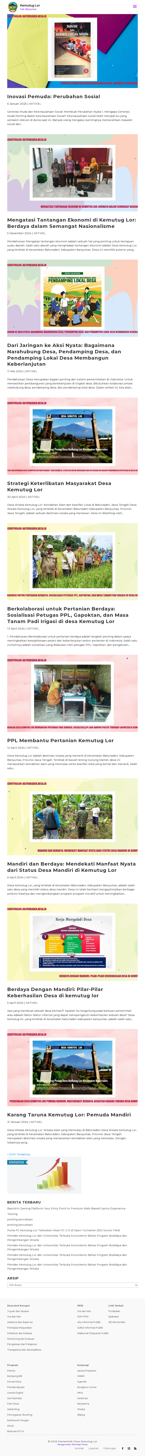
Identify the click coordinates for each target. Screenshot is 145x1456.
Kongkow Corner (87, 1387)
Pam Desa (13, 1403)
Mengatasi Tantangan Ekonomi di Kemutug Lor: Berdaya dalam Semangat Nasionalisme (71, 223)
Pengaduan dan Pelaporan (22, 1344)
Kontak (79, 1448)
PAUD (10, 1426)
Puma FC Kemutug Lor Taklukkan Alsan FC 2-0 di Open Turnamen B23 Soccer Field (63, 1230)
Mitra (80, 1392)
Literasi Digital (15, 1392)
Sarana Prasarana (86, 1370)
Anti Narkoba (14, 1398)
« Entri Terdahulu (18, 1154)
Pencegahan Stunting (19, 1414)
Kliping (81, 1414)
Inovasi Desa (14, 1381)
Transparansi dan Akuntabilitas (24, 1349)
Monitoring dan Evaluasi (20, 1338)
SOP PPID (83, 1316)
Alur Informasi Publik (88, 1322)
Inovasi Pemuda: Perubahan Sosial (53, 96)
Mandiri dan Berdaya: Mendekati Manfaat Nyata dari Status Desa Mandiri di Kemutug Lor (71, 867)
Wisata (81, 1409)
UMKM (81, 1376)
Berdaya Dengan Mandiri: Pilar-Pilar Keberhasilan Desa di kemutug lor (55, 992)
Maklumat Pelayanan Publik (92, 1333)
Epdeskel (113, 1316)
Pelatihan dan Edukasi (19, 1333)
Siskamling (13, 1409)
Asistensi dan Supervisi (20, 1322)
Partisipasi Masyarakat (19, 1327)
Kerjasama (83, 1403)
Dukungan (109, 1448)
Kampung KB (14, 1376)
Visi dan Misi (14, 1316)
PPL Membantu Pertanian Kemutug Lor (60, 740)
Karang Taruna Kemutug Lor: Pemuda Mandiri (69, 1115)
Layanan (94, 1448)
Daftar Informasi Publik (90, 1327)
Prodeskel (114, 1311)
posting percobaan (20, 1219)
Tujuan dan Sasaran (18, 1311)
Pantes (11, 1370)
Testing (12, 1214)
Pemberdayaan (16, 1387)
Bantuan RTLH (15, 1431)
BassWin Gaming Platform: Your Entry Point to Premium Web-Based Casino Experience (66, 1208)
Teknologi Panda (80, 1444)
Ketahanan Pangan (18, 1420)
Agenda (81, 1381)
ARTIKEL (35, 103)
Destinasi (82, 1398)
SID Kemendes (116, 1322)
